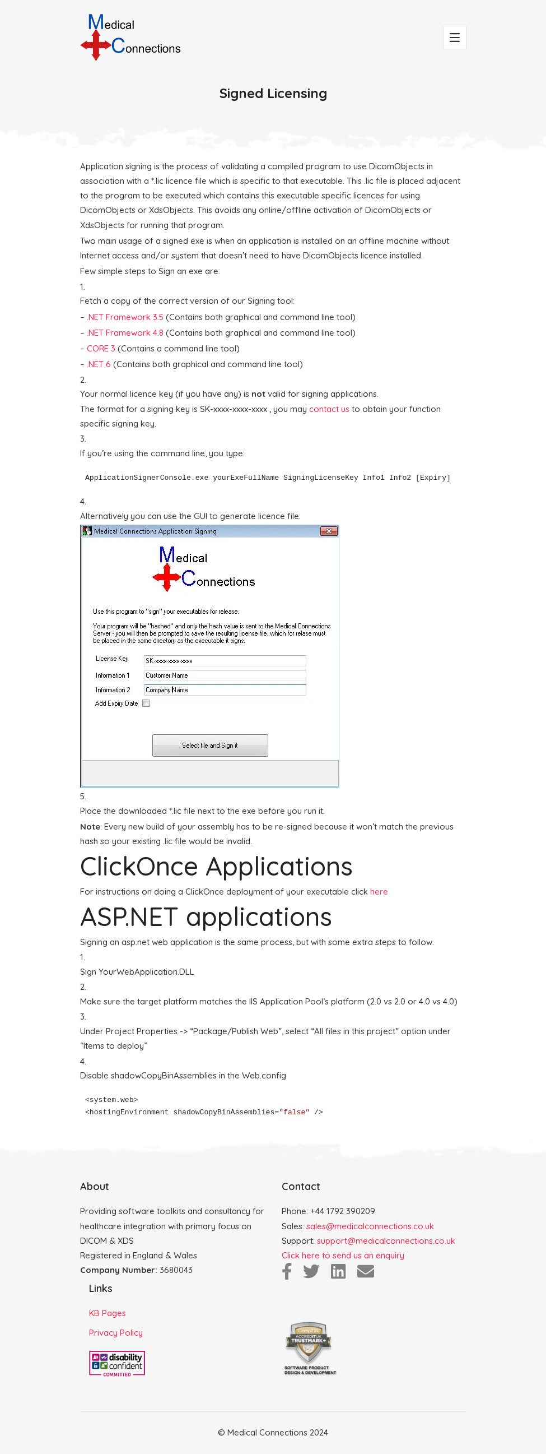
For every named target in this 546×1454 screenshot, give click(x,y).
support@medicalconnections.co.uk (386, 1240)
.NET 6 (99, 364)
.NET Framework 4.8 (125, 332)
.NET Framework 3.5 (125, 317)
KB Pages (107, 1313)
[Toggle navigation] (454, 37)
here (379, 891)
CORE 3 (101, 348)
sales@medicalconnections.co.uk (370, 1226)
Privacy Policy (116, 1332)
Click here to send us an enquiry (343, 1255)
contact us (329, 409)
